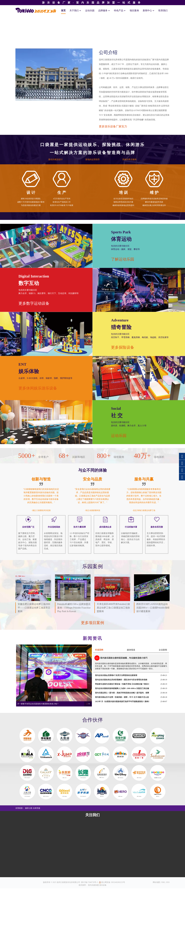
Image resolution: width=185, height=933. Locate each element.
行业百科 (99, 748)
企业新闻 (163, 748)
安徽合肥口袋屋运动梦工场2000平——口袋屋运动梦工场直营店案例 (34, 715)
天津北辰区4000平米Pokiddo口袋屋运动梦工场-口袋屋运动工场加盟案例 (113, 715)
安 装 (92, 299)
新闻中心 (149, 10)
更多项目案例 (92, 722)
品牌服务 (104, 10)
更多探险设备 (165, 446)
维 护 (154, 299)
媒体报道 (131, 748)
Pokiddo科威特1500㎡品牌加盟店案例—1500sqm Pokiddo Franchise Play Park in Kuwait (74, 715)
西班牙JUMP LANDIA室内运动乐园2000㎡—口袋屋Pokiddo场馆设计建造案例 (152, 715)
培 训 (123, 299)
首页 (63, 10)
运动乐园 (89, 10)
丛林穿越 (36, 906)
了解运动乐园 (165, 357)
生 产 (61, 299)
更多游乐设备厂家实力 (131, 224)
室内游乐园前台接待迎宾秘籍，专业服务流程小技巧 (123, 756)
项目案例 (134, 10)
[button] (13, 78)
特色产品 (120, 10)
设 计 (30, 299)
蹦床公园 (28, 906)
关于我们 (75, 10)
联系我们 (163, 10)
